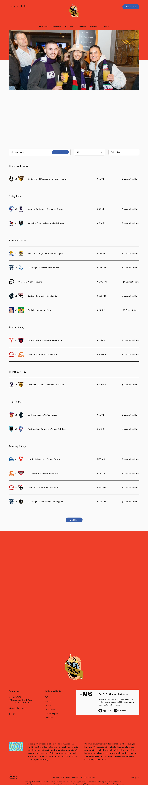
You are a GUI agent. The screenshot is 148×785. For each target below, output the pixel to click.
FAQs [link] (47, 697)
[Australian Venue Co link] (13, 777)
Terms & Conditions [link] (72, 777)
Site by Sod (135, 778)
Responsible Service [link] (88, 777)
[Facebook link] (21, 6)
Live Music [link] (82, 26)
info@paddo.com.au (17, 708)
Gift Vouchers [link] (50, 709)
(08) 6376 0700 (15, 697)
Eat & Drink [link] (43, 26)
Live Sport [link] (69, 26)
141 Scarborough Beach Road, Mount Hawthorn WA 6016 (20, 701)
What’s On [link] (56, 26)
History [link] (48, 701)
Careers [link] (48, 705)
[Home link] (74, 11)
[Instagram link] (25, 6)
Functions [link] (94, 26)
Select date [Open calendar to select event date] (115, 152)
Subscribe (14, 6)
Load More (74, 520)
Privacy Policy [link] (57, 777)
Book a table (131, 6)
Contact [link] (106, 26)
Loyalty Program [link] (51, 713)
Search (60, 152)
